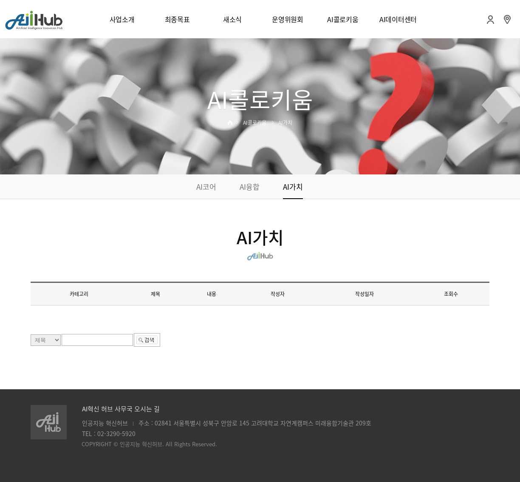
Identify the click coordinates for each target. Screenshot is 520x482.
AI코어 (206, 186)
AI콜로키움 (342, 19)
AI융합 (250, 186)
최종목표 (177, 19)
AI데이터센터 (398, 19)
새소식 (232, 19)
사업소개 (122, 19)
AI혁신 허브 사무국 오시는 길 (121, 409)
